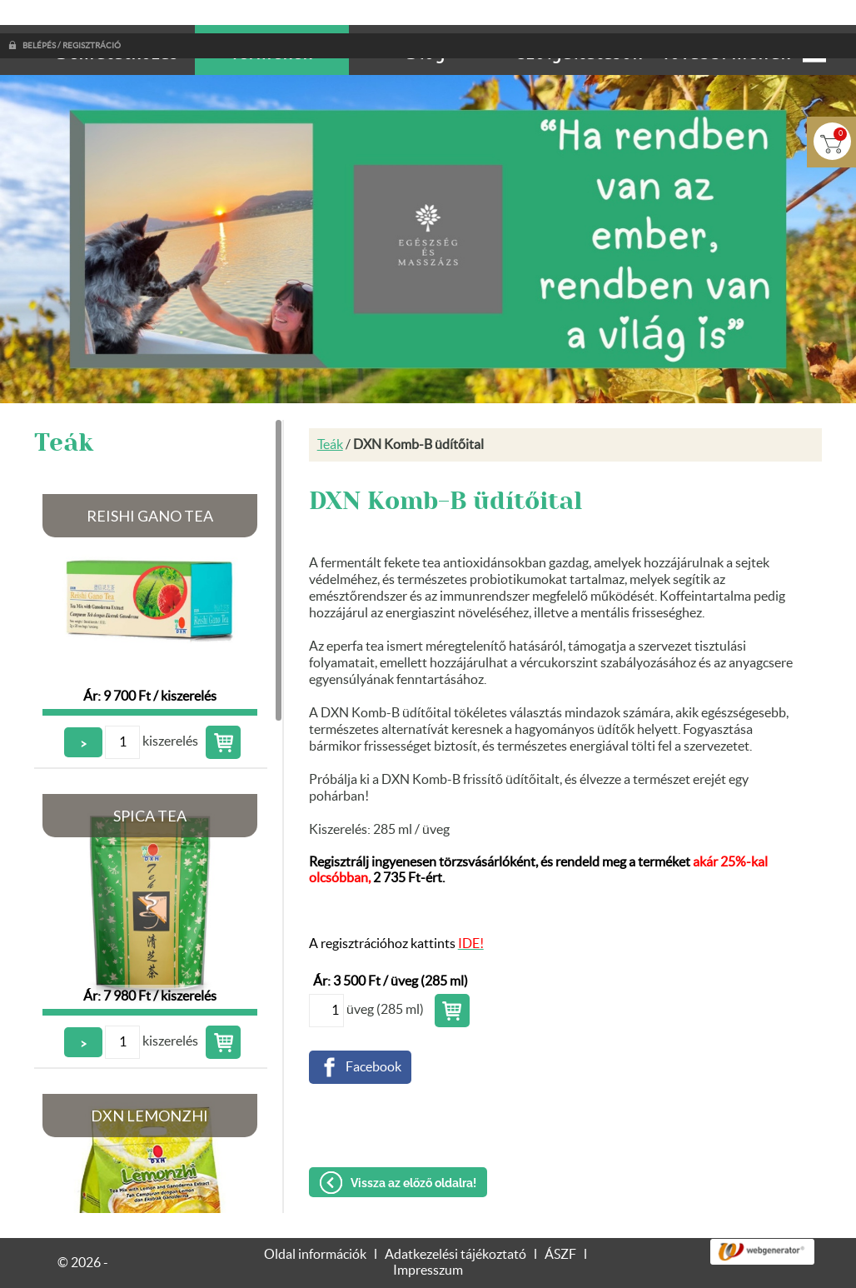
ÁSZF (560, 1221)
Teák (330, 411)
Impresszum (428, 1237)
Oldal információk (315, 1221)
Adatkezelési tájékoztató (455, 1221)
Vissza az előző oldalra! (413, 1149)
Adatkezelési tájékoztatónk (112, 1269)
